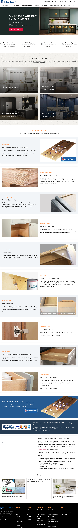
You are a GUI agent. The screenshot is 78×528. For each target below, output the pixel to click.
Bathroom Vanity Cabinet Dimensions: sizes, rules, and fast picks (38, 480)
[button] (0, 487)
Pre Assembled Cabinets (27, 5)
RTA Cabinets (36, 5)
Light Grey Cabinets (48, 86)
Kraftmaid (54, 448)
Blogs (69, 5)
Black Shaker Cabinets (9, 113)
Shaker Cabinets (45, 5)
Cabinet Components (54, 5)
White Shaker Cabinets (10, 87)
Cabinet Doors (63, 5)
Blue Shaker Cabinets (48, 113)
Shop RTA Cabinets (6, 5)
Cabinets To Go (61, 448)
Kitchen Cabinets (17, 5)
